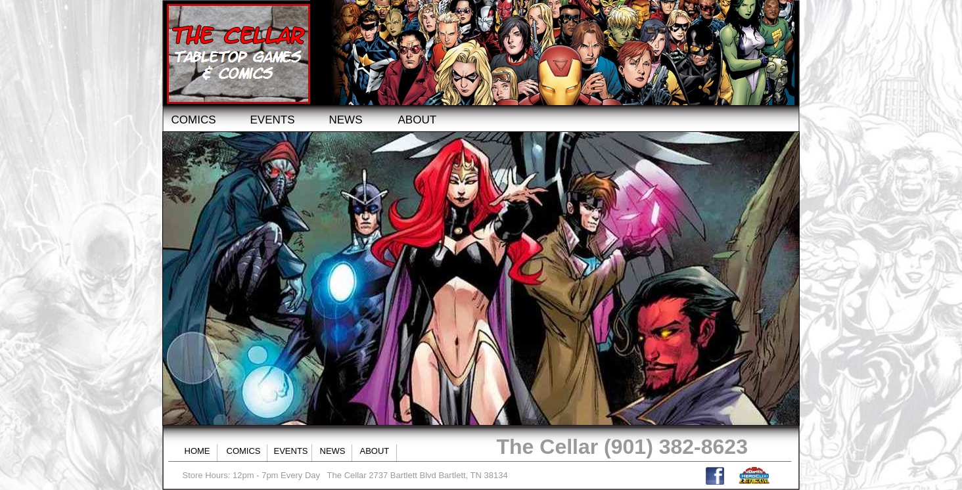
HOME (197, 451)
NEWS (346, 120)
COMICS (194, 120)
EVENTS (272, 120)
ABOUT (417, 120)
